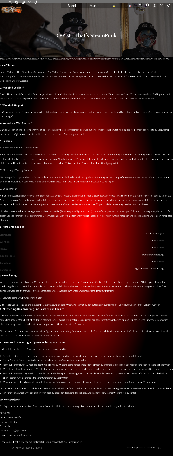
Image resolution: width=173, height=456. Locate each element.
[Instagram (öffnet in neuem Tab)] (25, 2)
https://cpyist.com (25, 72)
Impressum (141, 447)
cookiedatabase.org (42, 442)
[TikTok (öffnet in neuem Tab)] (38, 2)
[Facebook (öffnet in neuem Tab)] (18, 2)
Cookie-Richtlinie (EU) (154, 447)
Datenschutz (131, 447)
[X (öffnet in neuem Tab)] (12, 2)
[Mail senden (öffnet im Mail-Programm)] (31, 2)
